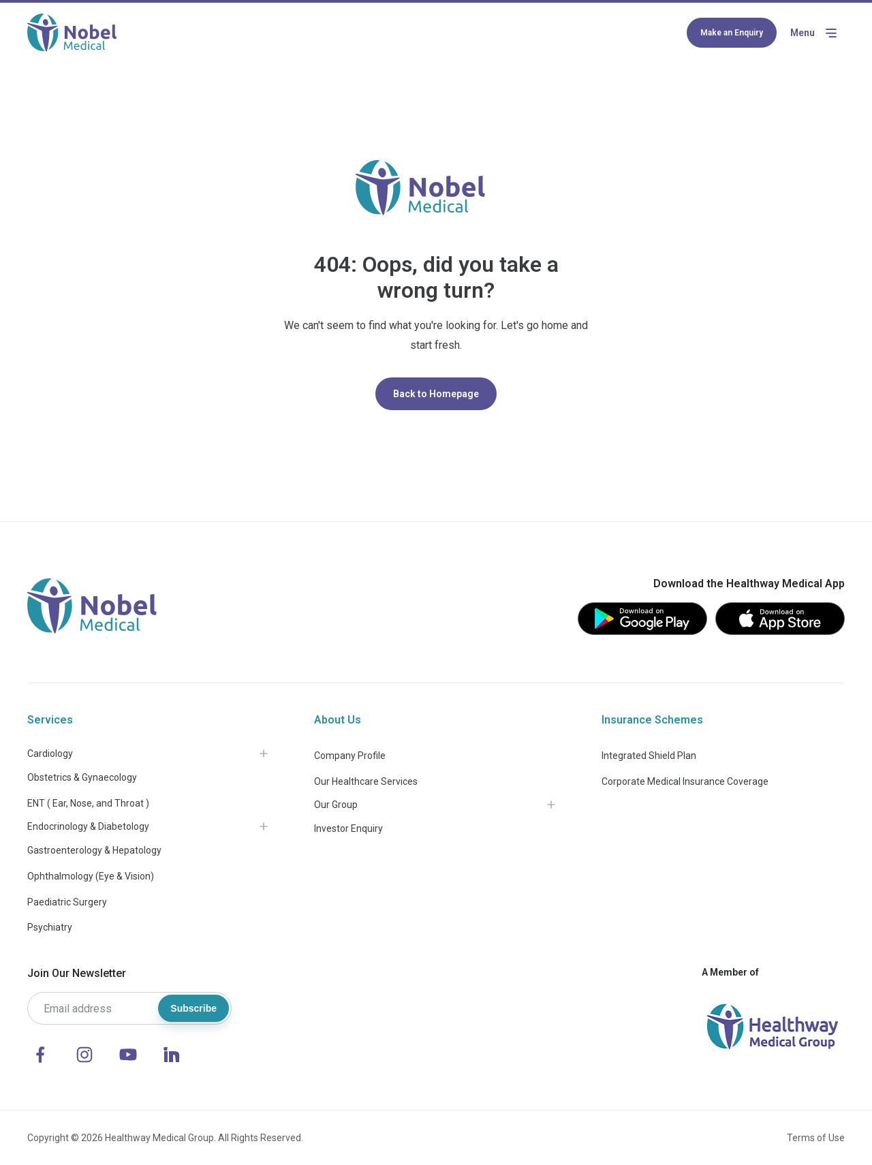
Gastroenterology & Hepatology (94, 850)
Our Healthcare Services (366, 781)
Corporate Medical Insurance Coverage (685, 781)
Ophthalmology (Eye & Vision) (90, 876)
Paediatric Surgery (67, 902)
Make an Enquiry (731, 32)
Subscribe (193, 1008)
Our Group (336, 804)
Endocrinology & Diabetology (88, 826)
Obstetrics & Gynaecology (82, 777)
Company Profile (350, 755)
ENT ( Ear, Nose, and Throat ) (88, 803)
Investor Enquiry (348, 828)
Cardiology (50, 753)
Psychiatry (49, 927)
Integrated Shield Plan (649, 755)
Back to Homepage (436, 393)
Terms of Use (816, 1137)
